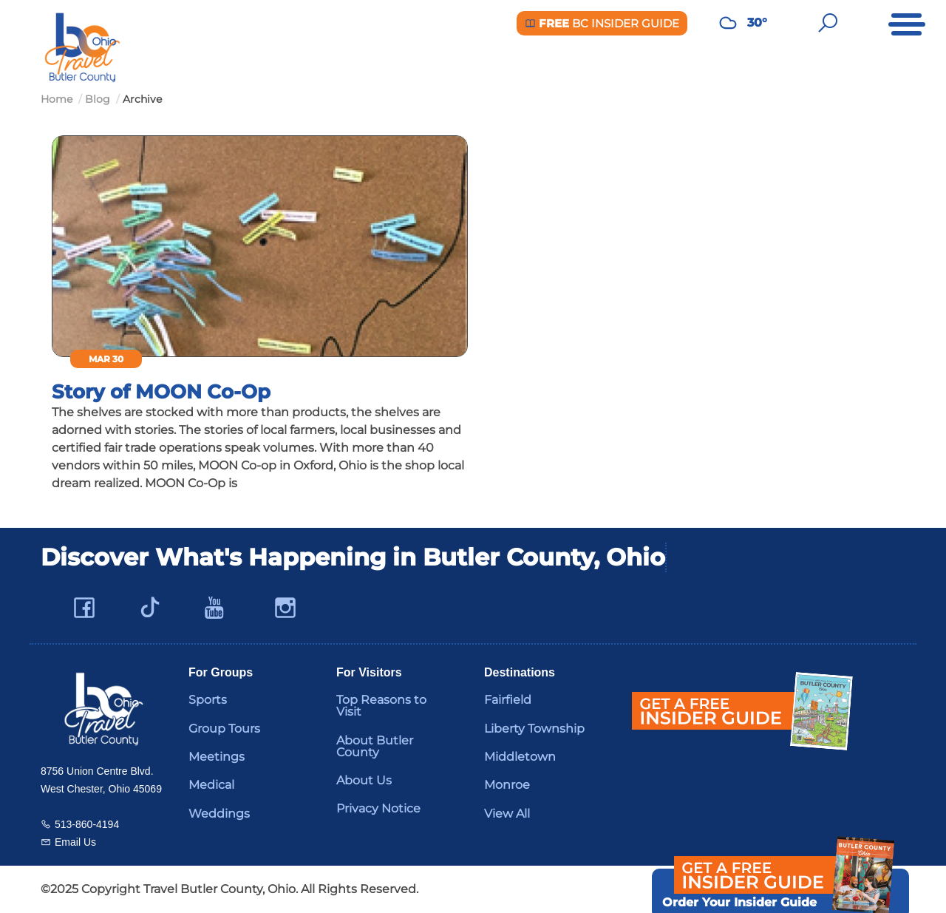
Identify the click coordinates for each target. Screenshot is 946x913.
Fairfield (507, 700)
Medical (211, 785)
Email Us (75, 842)
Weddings (219, 814)
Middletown (520, 757)
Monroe (507, 785)
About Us (364, 780)
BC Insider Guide (602, 23)
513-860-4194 (87, 824)
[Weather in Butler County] (728, 23)
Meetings (216, 757)
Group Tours (224, 729)
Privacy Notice (378, 808)
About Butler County (374, 746)
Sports (207, 700)
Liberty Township (534, 729)
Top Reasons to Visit (381, 706)
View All (507, 814)
